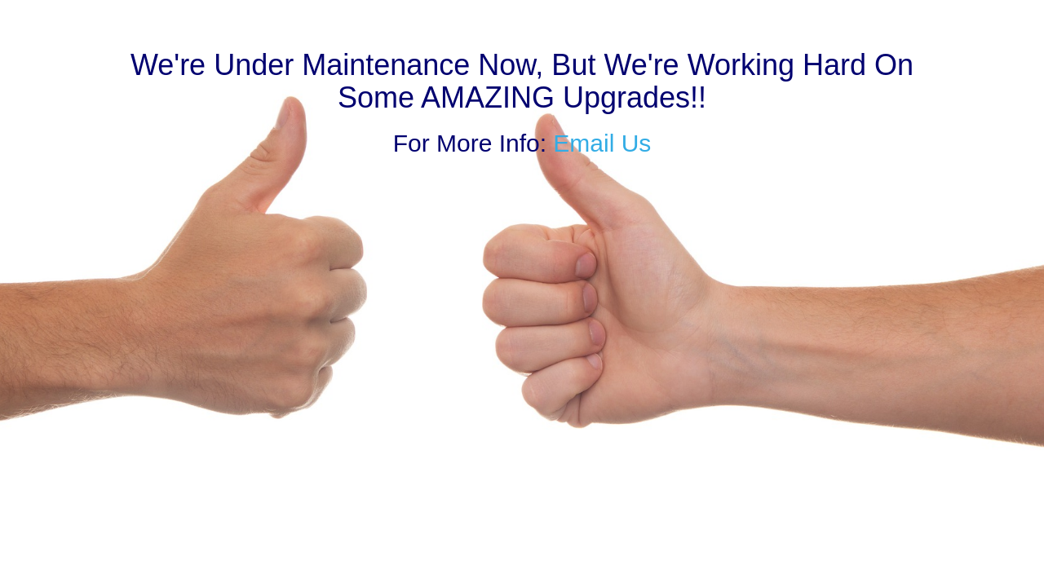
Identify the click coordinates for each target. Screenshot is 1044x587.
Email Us (602, 143)
